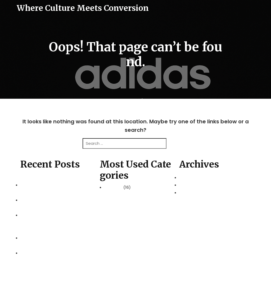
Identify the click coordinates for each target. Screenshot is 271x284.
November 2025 (194, 177)
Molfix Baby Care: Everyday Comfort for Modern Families (55, 211)
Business (113, 187)
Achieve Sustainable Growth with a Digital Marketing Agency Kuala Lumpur (55, 230)
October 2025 (192, 185)
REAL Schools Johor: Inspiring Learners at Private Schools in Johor (55, 249)
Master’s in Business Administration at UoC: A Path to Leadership (54, 181)
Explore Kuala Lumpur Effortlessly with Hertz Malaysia (55, 196)
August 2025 (191, 192)
